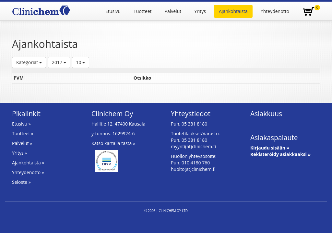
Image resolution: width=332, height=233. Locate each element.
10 (80, 62)
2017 (59, 62)
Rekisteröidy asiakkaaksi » (280, 154)
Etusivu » (21, 124)
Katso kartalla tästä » (113, 143)
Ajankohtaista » (28, 163)
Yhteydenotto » (28, 172)
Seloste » (21, 182)
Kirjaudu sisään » (269, 148)
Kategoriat (29, 62)
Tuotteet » (22, 133)
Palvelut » (22, 143)
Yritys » (19, 153)
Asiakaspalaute (274, 137)
